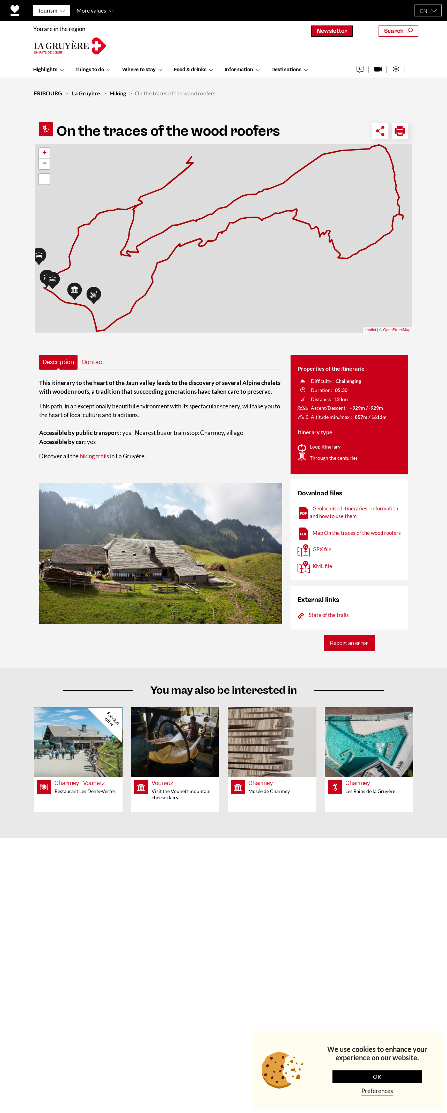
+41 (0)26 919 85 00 (70, 958)
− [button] (44, 164)
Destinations (286, 73)
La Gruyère (86, 93)
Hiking (118, 93)
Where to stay (139, 73)
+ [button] (44, 153)
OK (377, 1076)
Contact (93, 361)
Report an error (349, 643)
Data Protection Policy (200, 1092)
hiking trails (94, 456)
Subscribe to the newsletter (369, 964)
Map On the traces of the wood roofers (357, 533)
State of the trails (329, 615)
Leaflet (370, 330)
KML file (322, 566)
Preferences (377, 1090)
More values (91, 10)
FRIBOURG (48, 93)
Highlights (45, 73)
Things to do (89, 73)
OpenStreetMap (396, 330)
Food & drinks (190, 73)
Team (143, 891)
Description (58, 361)
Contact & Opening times (170, 859)
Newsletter (332, 31)
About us (148, 875)
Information (239, 73)
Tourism (47, 10)
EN (423, 10)
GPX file (322, 549)
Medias (146, 907)
